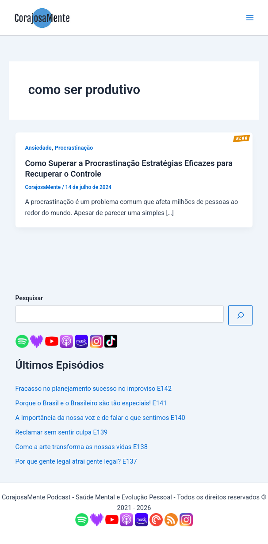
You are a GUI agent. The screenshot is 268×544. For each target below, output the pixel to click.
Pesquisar (29, 298)
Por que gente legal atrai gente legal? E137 (76, 461)
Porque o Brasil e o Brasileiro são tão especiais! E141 (91, 403)
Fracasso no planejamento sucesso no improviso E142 (93, 389)
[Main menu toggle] (250, 17)
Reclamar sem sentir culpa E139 (61, 432)
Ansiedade (38, 147)
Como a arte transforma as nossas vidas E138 (81, 447)
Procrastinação (74, 147)
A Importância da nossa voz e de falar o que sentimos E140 (100, 418)
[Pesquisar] (240, 315)
